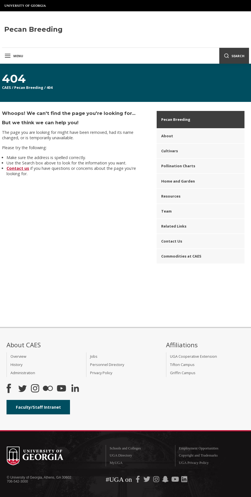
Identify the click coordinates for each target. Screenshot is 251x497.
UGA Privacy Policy (194, 463)
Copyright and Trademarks (198, 455)
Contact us (18, 168)
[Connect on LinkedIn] (75, 389)
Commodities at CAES (181, 256)
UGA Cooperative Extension (193, 356)
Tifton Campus (182, 364)
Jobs (93, 356)
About (167, 135)
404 (49, 87)
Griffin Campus (182, 372)
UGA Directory (121, 455)
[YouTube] (61, 389)
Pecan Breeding (28, 87)
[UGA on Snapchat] (165, 480)
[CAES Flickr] (48, 389)
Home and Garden (178, 181)
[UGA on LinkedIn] (184, 480)
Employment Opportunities (198, 448)
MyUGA (116, 463)
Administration (22, 372)
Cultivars (169, 150)
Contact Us (171, 241)
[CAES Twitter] (22, 389)
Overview (18, 356)
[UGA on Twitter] (147, 480)
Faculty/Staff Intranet (38, 407)
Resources (170, 196)
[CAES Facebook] (9, 389)
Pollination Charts (178, 165)
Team (166, 211)
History (16, 364)
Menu (13, 55)
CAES (6, 87)
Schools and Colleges (125, 448)
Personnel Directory (107, 364)
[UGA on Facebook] (138, 480)
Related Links (173, 226)
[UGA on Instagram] (156, 480)
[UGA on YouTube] (175, 480)
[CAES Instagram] (35, 389)
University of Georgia (25, 6)
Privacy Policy (101, 372)
